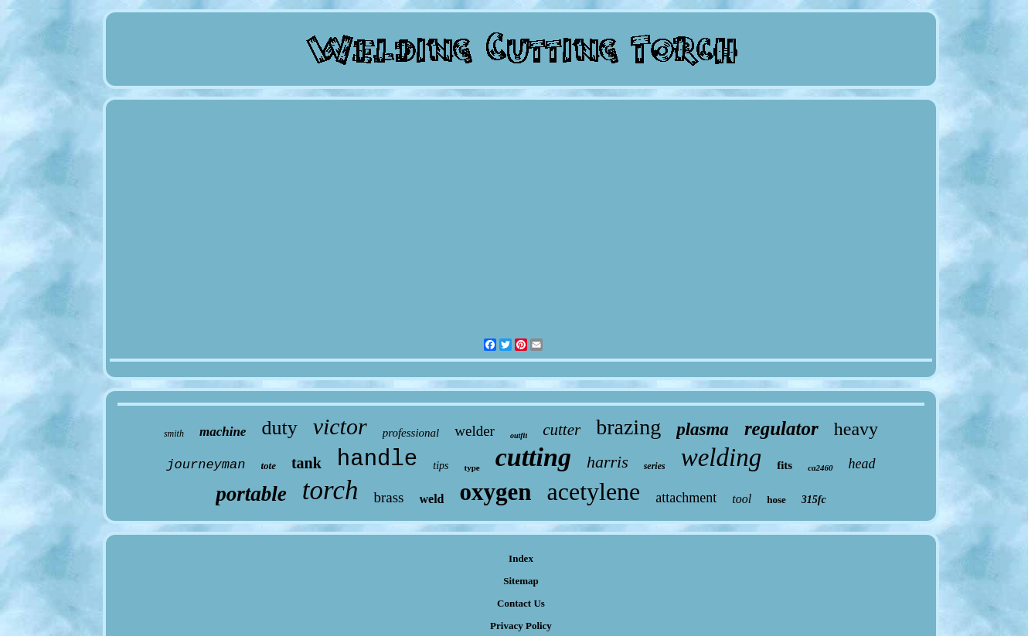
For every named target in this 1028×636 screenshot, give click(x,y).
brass (388, 497)
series (654, 466)
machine (222, 431)
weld (432, 498)
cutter (561, 429)
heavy (856, 429)
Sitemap (521, 581)
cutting (533, 457)
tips (440, 465)
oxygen (496, 491)
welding (721, 457)
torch (330, 490)
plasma (702, 429)
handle (377, 459)
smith (174, 433)
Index (521, 558)
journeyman (205, 464)
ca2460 (820, 467)
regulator (781, 428)
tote (268, 465)
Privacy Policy (521, 625)
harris (607, 461)
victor (340, 426)
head (862, 463)
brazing (628, 427)
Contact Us (521, 603)
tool (741, 498)
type (471, 467)
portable (251, 493)
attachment (686, 497)
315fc (814, 499)
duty (279, 428)
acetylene (594, 491)
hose (776, 499)
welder (474, 431)
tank (306, 462)
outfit (518, 435)
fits (784, 465)
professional (411, 433)
